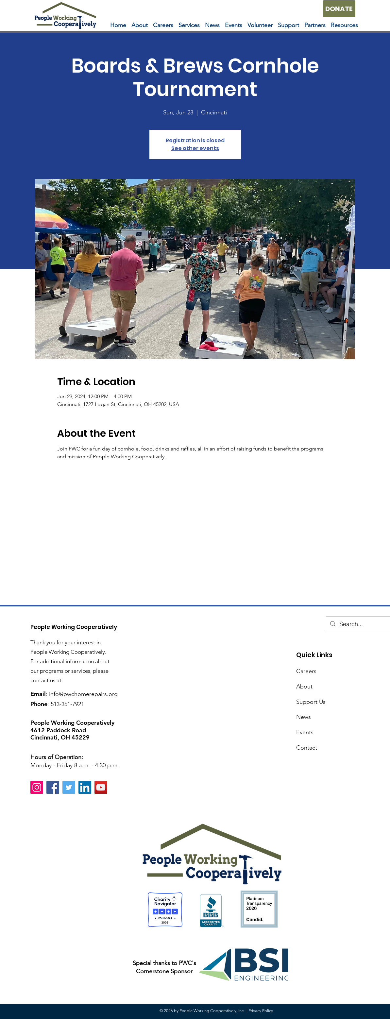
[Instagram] (36, 787)
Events (305, 732)
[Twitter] (68, 787)
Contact (306, 747)
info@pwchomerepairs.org (83, 694)
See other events (195, 148)
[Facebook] (52, 787)
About (304, 686)
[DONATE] (339, 8)
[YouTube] (100, 787)
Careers (306, 671)
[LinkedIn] (84, 787)
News (303, 717)
